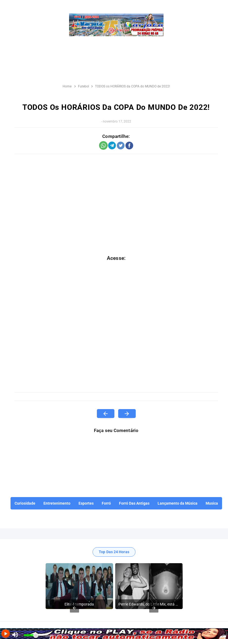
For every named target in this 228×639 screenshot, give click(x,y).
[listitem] (79, 586)
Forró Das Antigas (134, 503)
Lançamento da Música (178, 503)
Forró (106, 503)
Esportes (86, 503)
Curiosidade (25, 503)
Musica (212, 503)
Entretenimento (56, 503)
